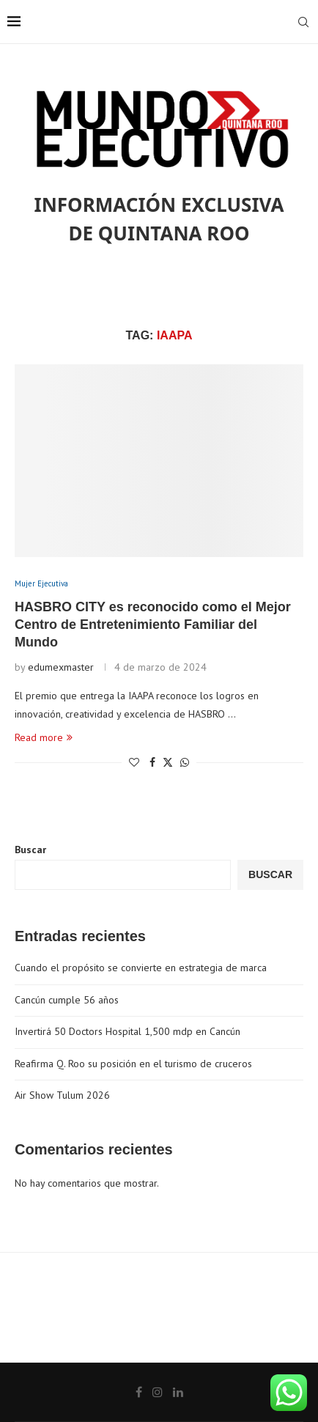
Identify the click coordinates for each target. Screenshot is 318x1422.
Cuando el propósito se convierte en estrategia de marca (141, 967)
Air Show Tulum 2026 (62, 1095)
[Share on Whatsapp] (184, 762)
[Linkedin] (178, 1392)
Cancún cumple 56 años (67, 999)
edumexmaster (61, 667)
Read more (44, 737)
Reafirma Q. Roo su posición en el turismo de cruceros (133, 1063)
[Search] (303, 22)
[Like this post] (134, 762)
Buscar (30, 849)
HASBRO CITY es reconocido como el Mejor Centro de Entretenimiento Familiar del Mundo (153, 625)
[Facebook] (139, 1392)
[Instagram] (157, 1392)
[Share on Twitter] (168, 762)
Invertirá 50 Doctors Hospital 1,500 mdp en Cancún (127, 1031)
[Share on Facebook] (152, 762)
